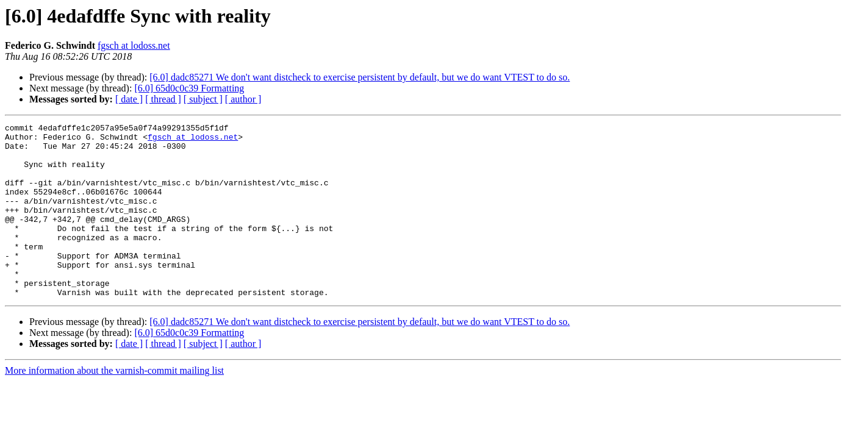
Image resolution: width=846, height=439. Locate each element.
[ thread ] (163, 99)
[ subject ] (203, 99)
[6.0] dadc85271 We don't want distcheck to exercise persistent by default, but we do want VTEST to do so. (359, 77)
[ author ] (243, 99)
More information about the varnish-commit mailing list (114, 405)
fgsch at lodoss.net (134, 45)
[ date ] (129, 99)
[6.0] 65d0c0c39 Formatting (189, 88)
